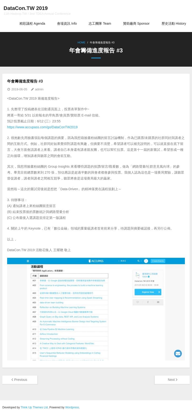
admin (39, 89)
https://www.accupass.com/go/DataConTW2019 (42, 127)
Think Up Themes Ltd (34, 407)
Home (81, 42)
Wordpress (72, 407)
